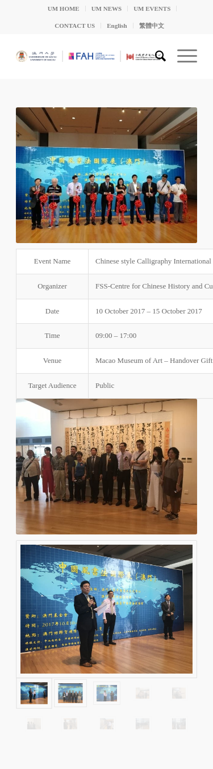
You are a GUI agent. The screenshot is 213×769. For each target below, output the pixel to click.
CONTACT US (75, 25)
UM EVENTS (151, 8)
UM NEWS (106, 8)
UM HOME (64, 8)
